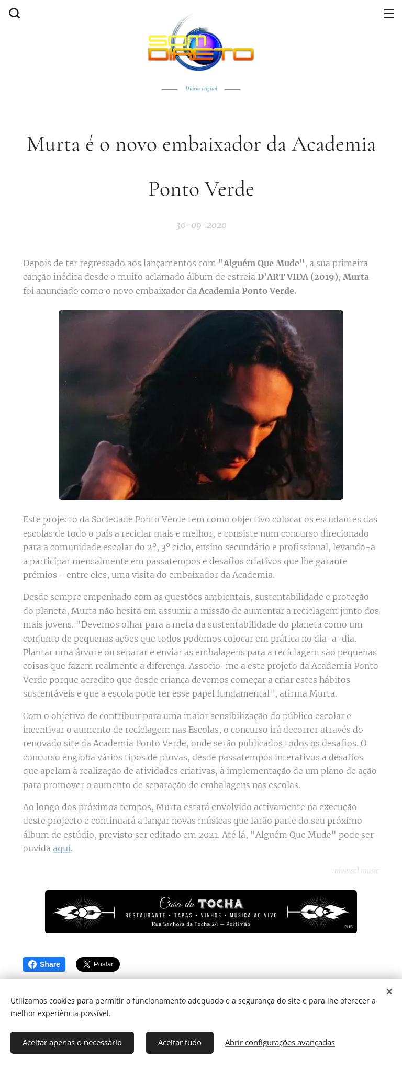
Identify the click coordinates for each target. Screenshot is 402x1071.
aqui (62, 848)
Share (44, 964)
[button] (13, 13)
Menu (389, 13)
